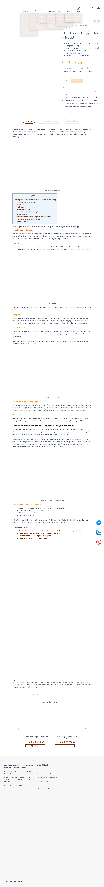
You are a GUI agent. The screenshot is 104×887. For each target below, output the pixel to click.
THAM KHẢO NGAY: (23, 222)
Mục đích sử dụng (23, 209)
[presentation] (19, 729)
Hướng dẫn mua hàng (45, 781)
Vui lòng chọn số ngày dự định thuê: (75, 68)
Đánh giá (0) (72, 121)
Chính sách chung (43, 785)
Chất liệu (20, 205)
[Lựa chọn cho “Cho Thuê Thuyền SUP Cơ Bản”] (35, 745)
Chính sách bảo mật (44, 774)
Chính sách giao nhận (44, 788)
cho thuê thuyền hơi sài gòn (80, 106)
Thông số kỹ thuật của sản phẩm (28, 219)
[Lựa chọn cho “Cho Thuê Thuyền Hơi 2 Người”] (65, 745)
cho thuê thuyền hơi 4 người (82, 100)
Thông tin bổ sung (49, 121)
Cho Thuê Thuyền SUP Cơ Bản (37, 737)
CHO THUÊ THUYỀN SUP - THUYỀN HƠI (74, 25)
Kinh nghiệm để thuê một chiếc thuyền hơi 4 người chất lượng (35, 200)
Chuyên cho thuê (81, 520)
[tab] (29, 121)
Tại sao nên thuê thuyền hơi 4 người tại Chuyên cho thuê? (33, 217)
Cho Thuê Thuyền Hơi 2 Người (67, 737)
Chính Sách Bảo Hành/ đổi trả (47, 778)
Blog (38, 770)
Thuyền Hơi (66, 27)
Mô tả (29, 121)
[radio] (65, 71)
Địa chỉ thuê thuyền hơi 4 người (27, 212)
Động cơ (20, 207)
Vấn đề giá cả (21, 214)
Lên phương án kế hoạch (25, 202)
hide (37, 196)
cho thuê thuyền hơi (76, 97)
